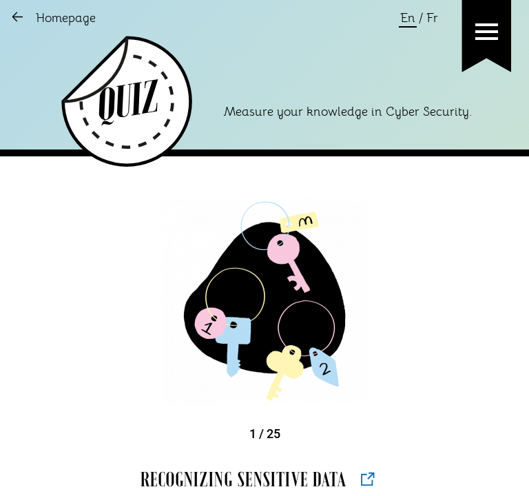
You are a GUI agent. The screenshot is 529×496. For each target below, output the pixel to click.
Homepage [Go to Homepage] (66, 18)
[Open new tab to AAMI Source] (368, 479)
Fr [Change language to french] (432, 18)
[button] (486, 31)
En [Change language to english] (407, 18)
